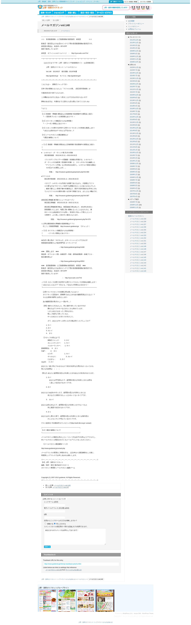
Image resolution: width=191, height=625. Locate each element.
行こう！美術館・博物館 (131, 1)
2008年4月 (134, 188)
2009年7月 (134, 166)
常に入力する (61, 524)
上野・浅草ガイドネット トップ (50, 16)
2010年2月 (134, 48)
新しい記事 (46, 20)
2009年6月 (134, 169)
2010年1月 (134, 161)
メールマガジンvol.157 (138, 224)
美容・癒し (72, 12)
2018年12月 (134, 108)
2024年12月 (134, 73)
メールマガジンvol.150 (138, 243)
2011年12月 (134, 40)
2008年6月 (134, 183)
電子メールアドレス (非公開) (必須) (56, 508)
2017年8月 (134, 114)
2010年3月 (134, 45)
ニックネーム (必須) (51, 502)
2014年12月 (134, 128)
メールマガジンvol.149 (62, 485)
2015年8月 (134, 125)
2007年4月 (134, 196)
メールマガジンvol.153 (138, 235)
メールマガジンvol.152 (138, 238)
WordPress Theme (147, 613)
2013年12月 (134, 133)
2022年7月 (134, 86)
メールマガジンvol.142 (138, 265)
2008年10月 (134, 62)
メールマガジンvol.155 (138, 230)
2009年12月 (134, 51)
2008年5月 (134, 185)
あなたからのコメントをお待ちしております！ (75, 536)
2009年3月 (134, 53)
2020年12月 (134, 95)
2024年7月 (134, 75)
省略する (50, 524)
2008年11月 (134, 59)
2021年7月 (134, 92)
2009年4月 (134, 172)
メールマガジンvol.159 (138, 219)
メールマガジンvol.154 (138, 232)
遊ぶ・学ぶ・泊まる (87, 12)
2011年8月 (134, 147)
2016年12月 (134, 117)
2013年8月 (134, 136)
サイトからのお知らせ (68, 16)
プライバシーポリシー (136, 24)
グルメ (45, 12)
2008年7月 (134, 180)
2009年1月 (134, 174)
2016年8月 (134, 119)
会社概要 (131, 21)
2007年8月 (134, 194)
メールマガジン (81, 16)
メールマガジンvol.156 (138, 227)
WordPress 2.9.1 (128, 613)
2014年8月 (134, 130)
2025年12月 (134, 67)
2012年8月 (134, 141)
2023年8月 (134, 81)
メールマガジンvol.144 (138, 260)
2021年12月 (134, 89)
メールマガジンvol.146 (138, 254)
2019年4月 (134, 106)
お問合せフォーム (134, 29)
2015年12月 (134, 122)
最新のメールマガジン (136, 216)
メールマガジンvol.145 (138, 257)
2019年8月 (134, 103)
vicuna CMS (137, 613)
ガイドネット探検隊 (145, 1)
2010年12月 (134, 42)
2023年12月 (134, 78)
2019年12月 (134, 100)
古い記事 (56, 20)
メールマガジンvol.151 (138, 241)
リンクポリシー (133, 26)
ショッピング (59, 12)
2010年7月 (134, 155)
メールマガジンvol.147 (61, 487)
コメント (66, 526)
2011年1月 (134, 150)
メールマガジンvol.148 (54, 570)
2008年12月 (134, 56)
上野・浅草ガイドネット (116, 1)
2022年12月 (134, 84)
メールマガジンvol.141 (138, 268)
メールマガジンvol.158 (138, 221)
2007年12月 (134, 191)
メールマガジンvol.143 (138, 263)
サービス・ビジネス (104, 12)
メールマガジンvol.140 (138, 271)
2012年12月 (134, 139)
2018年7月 (134, 111)
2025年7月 (134, 70)
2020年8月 (134, 97)
